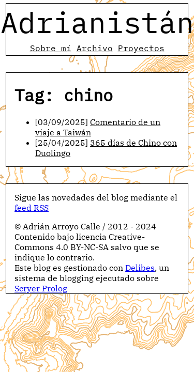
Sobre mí (50, 48)
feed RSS (31, 208)
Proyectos (141, 48)
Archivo (95, 48)
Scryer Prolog (40, 288)
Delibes (140, 267)
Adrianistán (97, 22)
